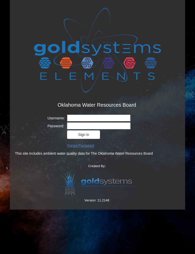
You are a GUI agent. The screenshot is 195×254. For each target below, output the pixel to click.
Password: (55, 126)
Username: (56, 118)
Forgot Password (80, 146)
